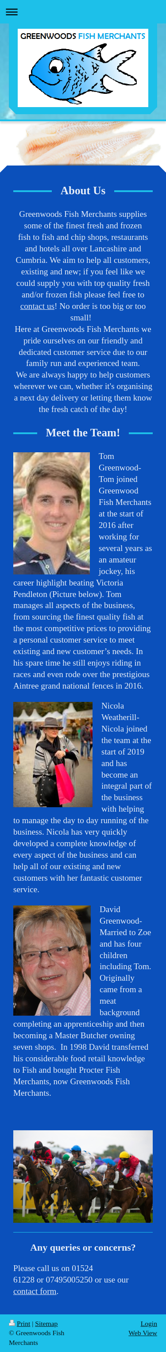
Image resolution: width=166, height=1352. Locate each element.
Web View (142, 1333)
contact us (37, 306)
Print (19, 1323)
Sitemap (46, 1323)
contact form (35, 1291)
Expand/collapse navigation (83, 11)
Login (149, 1323)
